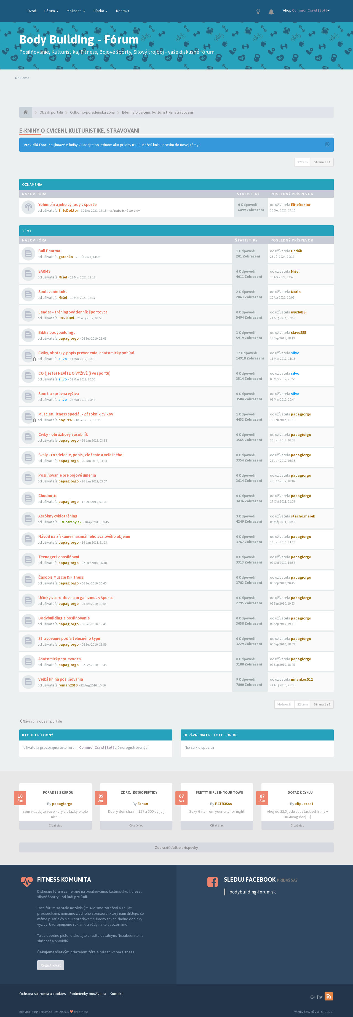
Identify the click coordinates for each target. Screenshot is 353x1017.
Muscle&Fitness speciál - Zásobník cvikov (75, 414)
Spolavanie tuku (53, 291)
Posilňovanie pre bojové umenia (67, 475)
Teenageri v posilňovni (58, 556)
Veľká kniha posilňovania (60, 679)
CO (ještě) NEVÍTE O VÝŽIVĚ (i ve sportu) (74, 373)
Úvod (32, 10)
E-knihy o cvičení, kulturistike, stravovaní (79, 130)
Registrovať (51, 965)
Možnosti (76, 10)
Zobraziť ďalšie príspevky (176, 847)
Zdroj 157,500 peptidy (139, 793)
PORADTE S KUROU (58, 793)
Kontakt (122, 10)
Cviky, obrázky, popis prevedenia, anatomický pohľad (86, 352)
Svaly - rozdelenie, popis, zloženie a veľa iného (80, 454)
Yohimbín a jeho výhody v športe (67, 204)
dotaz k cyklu (300, 793)
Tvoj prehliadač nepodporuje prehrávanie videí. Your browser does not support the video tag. (96, 91)
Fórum (51, 10)
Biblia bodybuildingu (57, 332)
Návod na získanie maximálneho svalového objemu (84, 536)
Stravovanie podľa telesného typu (69, 638)
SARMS (44, 271)
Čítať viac (55, 825)
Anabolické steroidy (126, 210)
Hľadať (100, 10)
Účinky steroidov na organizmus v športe (75, 597)
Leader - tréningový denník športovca (73, 312)
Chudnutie (47, 495)
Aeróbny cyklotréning (57, 516)
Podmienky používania (87, 993)
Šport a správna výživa (58, 393)
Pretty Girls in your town (219, 793)
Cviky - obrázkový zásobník (63, 434)
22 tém (302, 162)
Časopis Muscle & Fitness (61, 577)
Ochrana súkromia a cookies (42, 993)
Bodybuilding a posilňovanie (64, 618)
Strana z (322, 162)
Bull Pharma (49, 250)
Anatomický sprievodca (59, 658)
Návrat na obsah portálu (40, 721)
